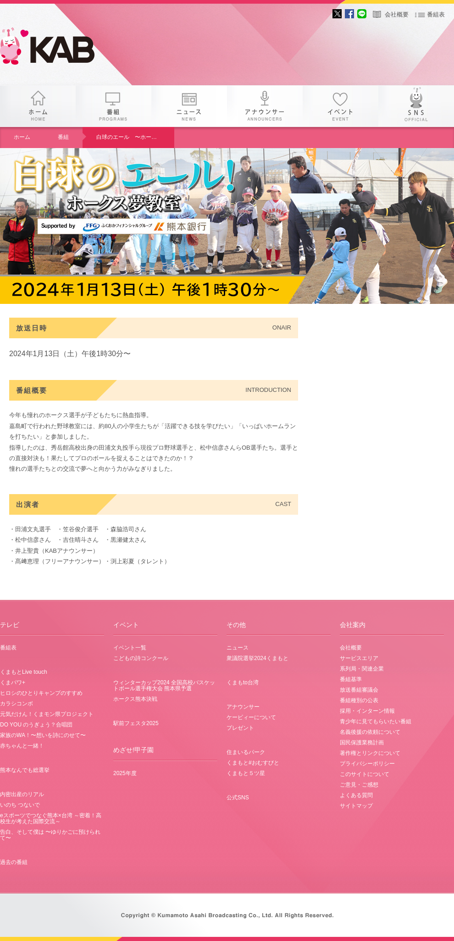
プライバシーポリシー (367, 763)
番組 (113, 106)
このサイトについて (364, 774)
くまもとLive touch (23, 672)
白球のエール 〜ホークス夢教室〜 (135, 137)
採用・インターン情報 (367, 711)
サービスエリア (359, 658)
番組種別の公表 (359, 700)
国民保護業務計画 (362, 742)
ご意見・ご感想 (359, 784)
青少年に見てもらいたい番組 (375, 721)
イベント (340, 106)
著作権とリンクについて (370, 753)
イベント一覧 (129, 647)
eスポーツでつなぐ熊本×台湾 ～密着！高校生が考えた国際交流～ (50, 818)
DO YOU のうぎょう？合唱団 (36, 724)
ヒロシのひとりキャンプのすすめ (41, 693)
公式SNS (238, 797)
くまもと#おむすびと (253, 762)
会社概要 (397, 14)
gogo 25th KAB (55, 48)
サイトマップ (356, 806)
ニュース (189, 106)
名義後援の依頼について (370, 732)
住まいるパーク (246, 752)
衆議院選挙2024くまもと (257, 658)
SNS (416, 106)
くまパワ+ (12, 682)
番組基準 (351, 679)
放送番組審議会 (359, 690)
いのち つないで (20, 805)
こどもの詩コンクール (140, 658)
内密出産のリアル (22, 794)
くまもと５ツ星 (246, 773)
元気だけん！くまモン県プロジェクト (47, 714)
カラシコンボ (16, 703)
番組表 (436, 14)
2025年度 (125, 773)
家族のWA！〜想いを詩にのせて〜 (43, 735)
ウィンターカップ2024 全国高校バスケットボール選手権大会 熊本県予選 (164, 685)
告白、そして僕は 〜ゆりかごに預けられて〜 (50, 835)
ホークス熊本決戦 (135, 699)
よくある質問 (356, 795)
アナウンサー (265, 106)
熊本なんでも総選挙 (25, 770)
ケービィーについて (251, 717)
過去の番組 (14, 862)
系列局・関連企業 (362, 669)
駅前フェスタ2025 (136, 723)
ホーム (38, 106)
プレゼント (240, 728)
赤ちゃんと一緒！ (22, 746)
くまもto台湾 (243, 682)
